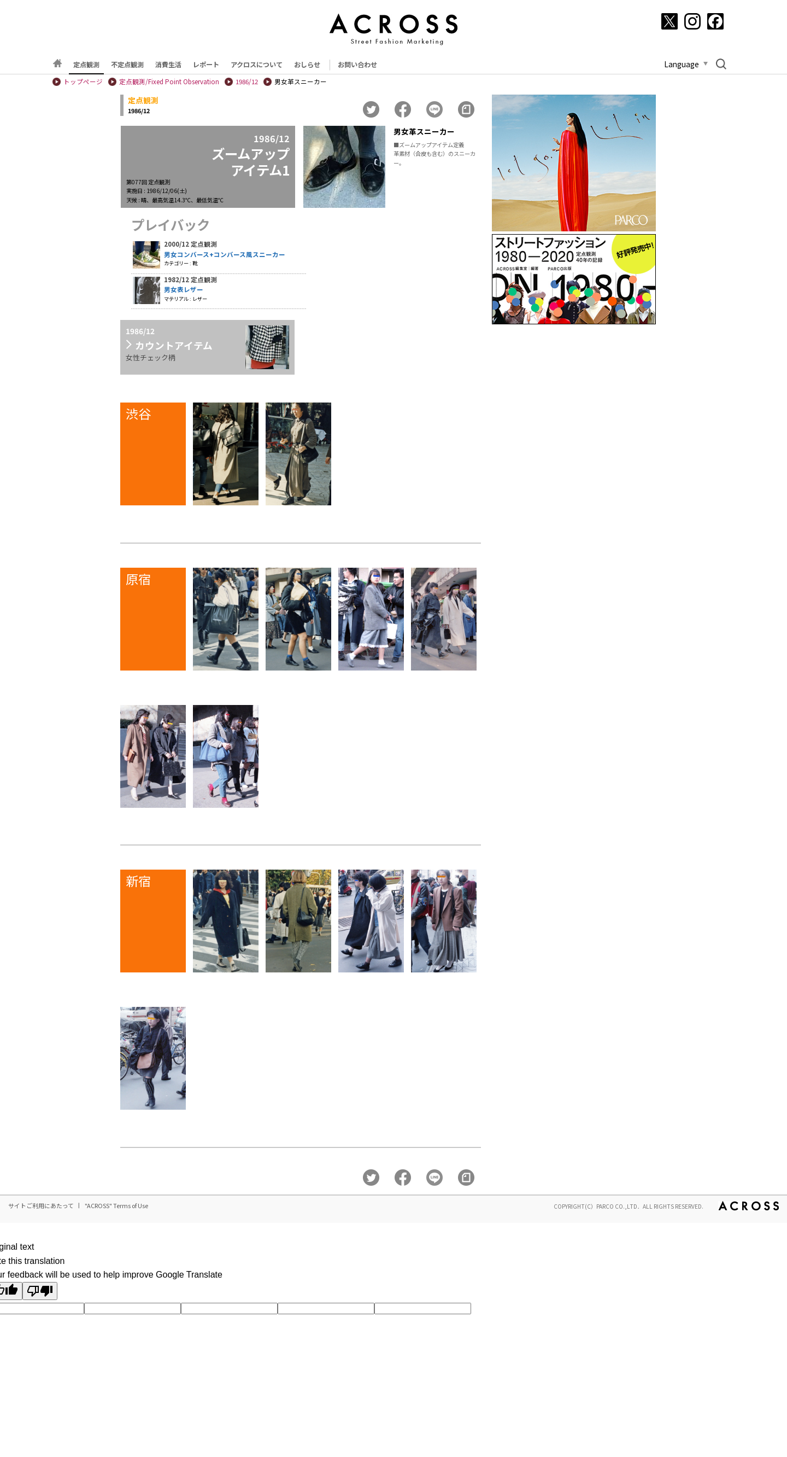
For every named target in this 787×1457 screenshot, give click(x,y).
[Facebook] (715, 21)
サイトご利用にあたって (41, 1205)
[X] (669, 21)
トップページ (83, 81)
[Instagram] (692, 21)
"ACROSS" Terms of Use (116, 1205)
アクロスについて (257, 64)
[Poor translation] (39, 1291)
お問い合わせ (357, 64)
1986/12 (247, 81)
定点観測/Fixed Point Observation (169, 81)
